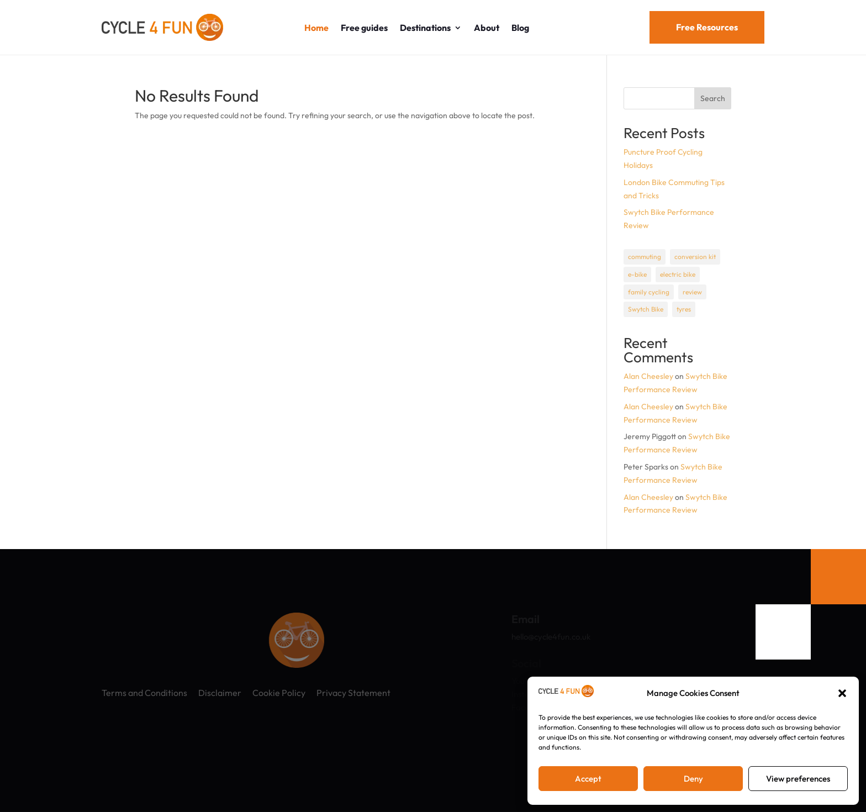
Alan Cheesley (648, 376)
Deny (693, 778)
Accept (588, 778)
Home (316, 27)
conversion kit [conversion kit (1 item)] (695, 256)
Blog (520, 27)
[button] (842, 693)
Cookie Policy (278, 692)
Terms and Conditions (144, 692)
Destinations (425, 27)
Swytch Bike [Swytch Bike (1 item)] (645, 309)
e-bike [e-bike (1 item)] (637, 274)
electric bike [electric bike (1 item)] (677, 274)
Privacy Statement (353, 692)
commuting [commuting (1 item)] (644, 256)
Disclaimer (219, 692)
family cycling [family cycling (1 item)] (648, 292)
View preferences (798, 778)
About (486, 27)
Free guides (364, 27)
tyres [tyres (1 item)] (684, 309)
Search (712, 98)
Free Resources (707, 27)
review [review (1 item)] (692, 292)
